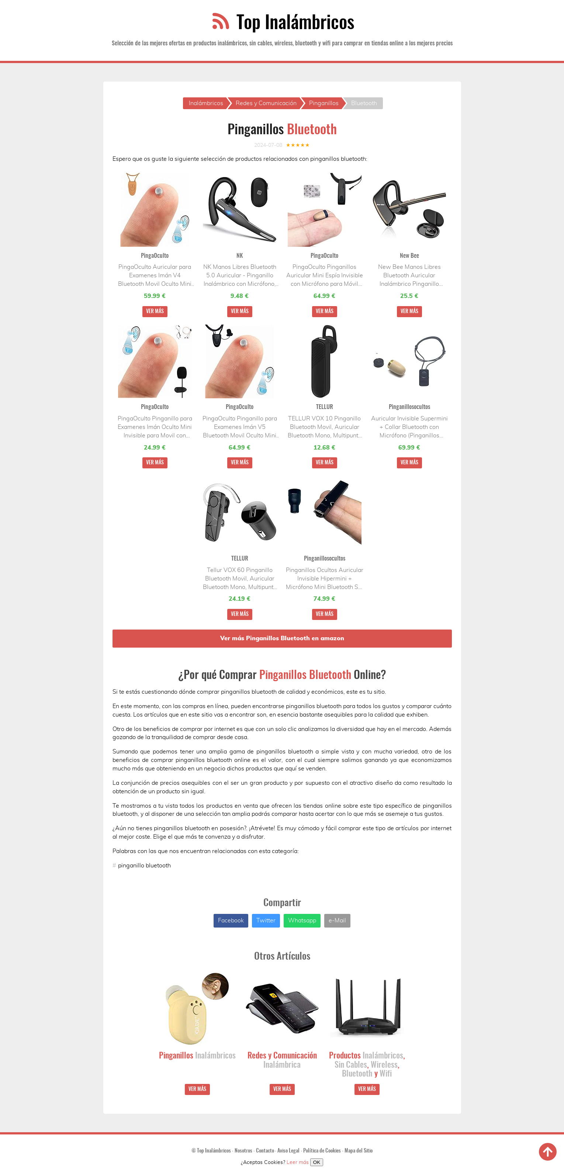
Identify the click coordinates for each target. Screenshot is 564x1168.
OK (316, 1162)
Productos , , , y (367, 1065)
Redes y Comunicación (282, 1061)
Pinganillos (197, 1057)
